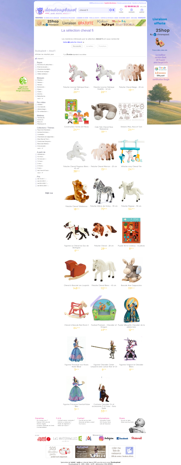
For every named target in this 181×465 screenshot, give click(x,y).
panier (141, 11)
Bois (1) (39, 122)
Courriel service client (85, 420)
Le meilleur (89, 46)
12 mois (40, 157)
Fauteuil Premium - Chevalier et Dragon (104, 313)
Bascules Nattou (43, 144)
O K (112, 10)
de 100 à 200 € (43, 186)
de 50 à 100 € (42, 183)
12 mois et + (41, 159)
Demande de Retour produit (86, 422)
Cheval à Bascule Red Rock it (76, 312)
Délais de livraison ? (63, 425)
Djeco (39, 89)
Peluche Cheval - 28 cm (104, 232)
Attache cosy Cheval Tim (131, 153)
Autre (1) (40, 120)
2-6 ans (40, 166)
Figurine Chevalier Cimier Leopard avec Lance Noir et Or (104, 352)
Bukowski (40, 87)
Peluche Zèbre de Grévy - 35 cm (104, 193)
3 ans (39, 168)
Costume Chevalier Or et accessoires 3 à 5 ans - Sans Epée (104, 393)
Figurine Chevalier (43, 130)
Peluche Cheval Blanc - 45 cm (104, 272)
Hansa (39, 85)
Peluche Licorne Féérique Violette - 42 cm (104, 75)
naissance (40, 154)
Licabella (40, 134)
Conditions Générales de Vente (45, 425)
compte (131, 11)
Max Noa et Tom (43, 139)
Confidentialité (41, 427)
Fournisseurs (82, 423)
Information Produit (105, 420)
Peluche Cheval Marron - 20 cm (104, 153)
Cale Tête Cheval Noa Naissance (104, 114)
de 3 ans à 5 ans (42, 170)
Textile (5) (41, 118)
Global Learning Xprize (127, 422)
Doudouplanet (40, 50)
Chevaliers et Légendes (45, 137)
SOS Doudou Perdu (105, 422)
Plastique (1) (41, 124)
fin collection (42, 111)
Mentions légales (41, 423)
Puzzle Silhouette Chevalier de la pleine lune (131, 313)
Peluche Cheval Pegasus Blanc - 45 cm (76, 154)
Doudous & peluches (44, 65)
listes (121, 11)
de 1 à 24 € (41, 179)
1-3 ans (39, 161)
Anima (39, 94)
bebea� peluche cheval (72, 42)
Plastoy (39, 80)
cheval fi (52, 50)
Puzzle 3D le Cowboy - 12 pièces (131, 232)
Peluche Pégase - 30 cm (131, 193)
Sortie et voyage (43, 72)
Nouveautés (77, 46)
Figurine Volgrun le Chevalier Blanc (131, 352)
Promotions (102, 46)
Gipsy (39, 92)
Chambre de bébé (43, 69)
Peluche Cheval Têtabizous (76, 193)
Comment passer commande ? (66, 420)
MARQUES (142, 18)
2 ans (39, 163)
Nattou (39, 82)
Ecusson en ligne (125, 420)
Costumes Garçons (43, 141)
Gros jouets (41, 146)
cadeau (39, 104)
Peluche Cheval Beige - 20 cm (131, 74)
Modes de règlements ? (64, 423)
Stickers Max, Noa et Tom (131, 113)
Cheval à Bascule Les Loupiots (76, 272)
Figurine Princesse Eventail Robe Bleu (76, 392)
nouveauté (41, 107)
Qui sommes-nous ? (42, 420)
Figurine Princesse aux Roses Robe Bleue (76, 352)
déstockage (41, 109)
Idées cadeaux (42, 74)
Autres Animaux (42, 132)
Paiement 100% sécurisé (43, 422)
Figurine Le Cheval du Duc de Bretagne (76, 233)
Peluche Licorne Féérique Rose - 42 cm (76, 75)
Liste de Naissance (105, 423)
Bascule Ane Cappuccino (131, 272)
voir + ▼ (40, 98)
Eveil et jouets (42, 67)
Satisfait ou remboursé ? (64, 422)
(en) (46, 427)
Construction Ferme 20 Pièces (76, 113)
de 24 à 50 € (42, 181)
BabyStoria (41, 96)
